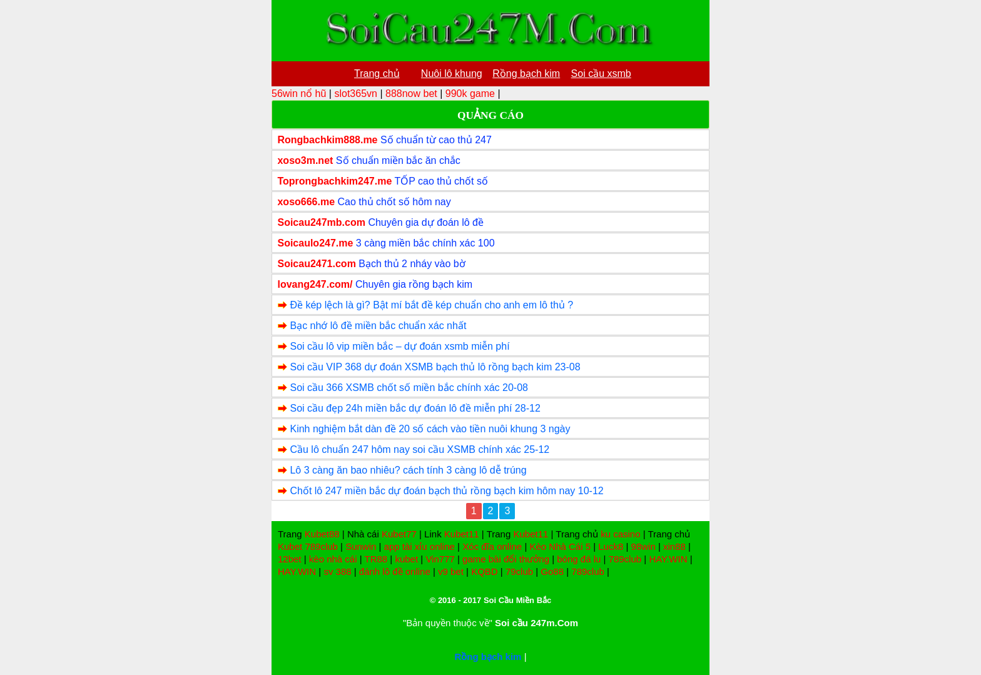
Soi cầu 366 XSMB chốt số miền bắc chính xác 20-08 (409, 387)
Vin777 (439, 559)
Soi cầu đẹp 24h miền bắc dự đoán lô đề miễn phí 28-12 (415, 408)
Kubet (290, 546)
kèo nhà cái (333, 559)
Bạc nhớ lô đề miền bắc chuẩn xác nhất (378, 325)
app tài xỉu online (419, 546)
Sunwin (360, 546)
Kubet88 (322, 534)
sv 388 (337, 571)
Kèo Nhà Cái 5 (560, 546)
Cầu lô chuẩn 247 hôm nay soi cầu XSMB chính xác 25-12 (419, 449)
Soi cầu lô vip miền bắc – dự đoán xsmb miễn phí (399, 346)
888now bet (411, 93)
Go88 (552, 571)
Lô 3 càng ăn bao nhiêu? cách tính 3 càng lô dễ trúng (408, 470)
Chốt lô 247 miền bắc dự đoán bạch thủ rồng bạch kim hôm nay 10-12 (446, 490)
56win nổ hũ (299, 93)
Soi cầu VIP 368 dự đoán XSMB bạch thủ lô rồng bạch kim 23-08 (435, 367)
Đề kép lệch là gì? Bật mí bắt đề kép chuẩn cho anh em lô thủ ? (431, 305)
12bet (290, 559)
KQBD (484, 571)
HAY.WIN (668, 559)
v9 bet (451, 571)
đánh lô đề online (394, 571)
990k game (470, 93)
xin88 (674, 546)
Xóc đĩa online (492, 546)
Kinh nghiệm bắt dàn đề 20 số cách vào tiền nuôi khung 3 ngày (430, 429)
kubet (406, 559)
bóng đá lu (579, 559)
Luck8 (610, 546)
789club (321, 546)
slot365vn (355, 93)
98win (643, 546)
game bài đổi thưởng (505, 559)
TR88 (376, 559)
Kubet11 (461, 534)
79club (519, 571)
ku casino (620, 534)
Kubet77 (399, 534)
